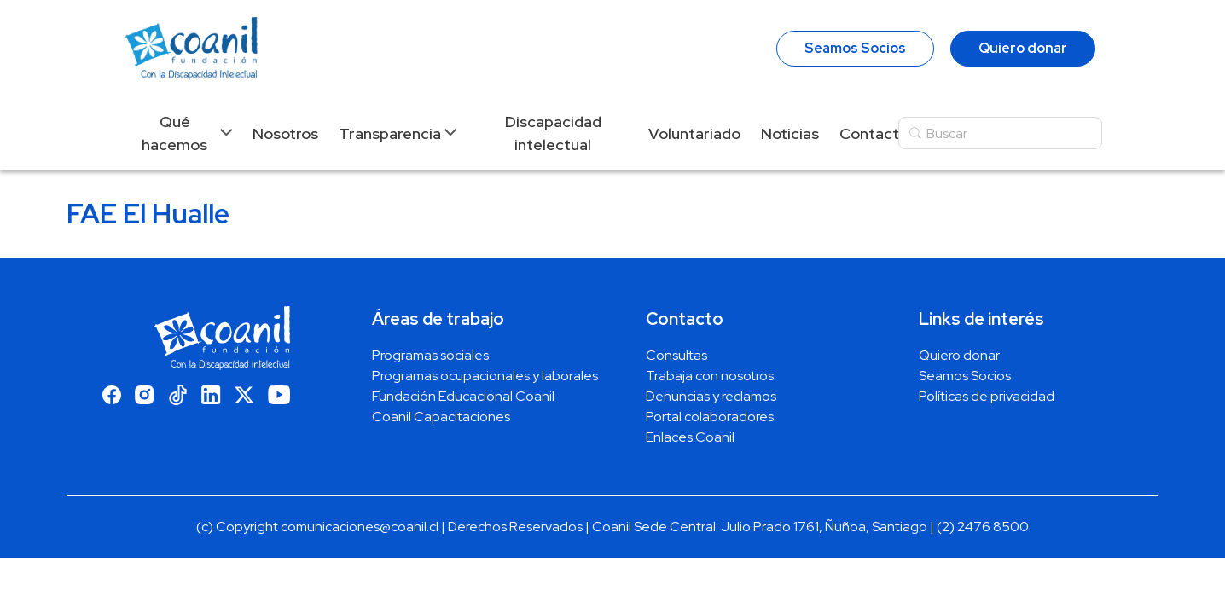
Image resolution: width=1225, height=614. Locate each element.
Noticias (790, 133)
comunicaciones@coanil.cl (359, 527)
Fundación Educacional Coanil (463, 396)
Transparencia (390, 133)
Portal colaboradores (710, 417)
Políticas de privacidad (986, 396)
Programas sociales (430, 355)
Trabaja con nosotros (710, 376)
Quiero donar (1022, 48)
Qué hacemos (174, 133)
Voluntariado (694, 133)
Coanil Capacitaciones (441, 417)
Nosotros (285, 133)
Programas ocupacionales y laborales (485, 376)
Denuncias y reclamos (711, 396)
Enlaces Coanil (690, 437)
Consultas (676, 355)
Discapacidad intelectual (553, 133)
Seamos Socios (855, 48)
